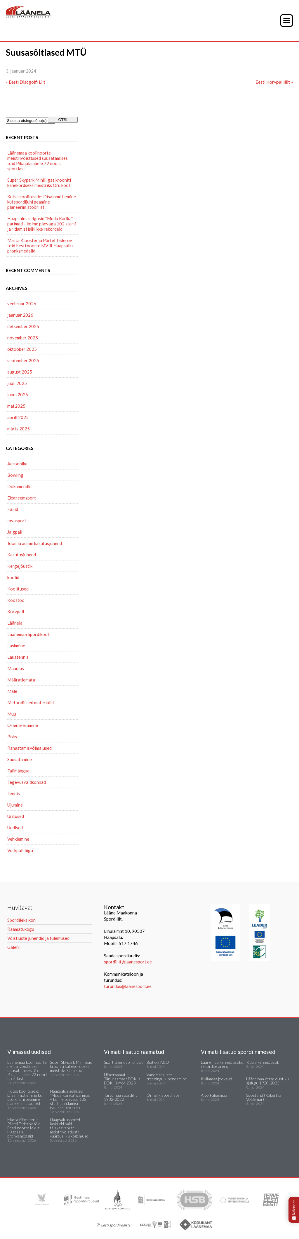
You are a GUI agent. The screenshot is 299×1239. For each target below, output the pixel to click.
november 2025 (22, 337)
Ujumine (15, 804)
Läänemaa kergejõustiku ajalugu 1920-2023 (267, 1080)
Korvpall (15, 611)
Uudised (15, 827)
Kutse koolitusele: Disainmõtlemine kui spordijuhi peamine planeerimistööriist (41, 202)
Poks (12, 736)
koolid (13, 577)
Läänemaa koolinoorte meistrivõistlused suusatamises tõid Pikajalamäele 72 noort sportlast (37, 160)
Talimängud (18, 770)
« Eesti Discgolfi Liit (25, 82)
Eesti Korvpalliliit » (274, 82)
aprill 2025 (18, 417)
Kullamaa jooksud (216, 1078)
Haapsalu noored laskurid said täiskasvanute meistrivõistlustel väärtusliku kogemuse (69, 1127)
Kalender (293, 1210)
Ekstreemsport (21, 497)
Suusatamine (19, 759)
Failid (12, 509)
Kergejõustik (19, 566)
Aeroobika (17, 463)
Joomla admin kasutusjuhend (34, 543)
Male (12, 691)
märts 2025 (18, 428)
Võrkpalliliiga (20, 850)
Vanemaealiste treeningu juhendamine (167, 1076)
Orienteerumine (22, 725)
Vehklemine (18, 839)
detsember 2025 (23, 326)
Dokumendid (19, 486)
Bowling (15, 475)
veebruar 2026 (21, 303)
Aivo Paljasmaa (214, 1095)
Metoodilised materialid (30, 702)
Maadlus (15, 668)
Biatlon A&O (158, 1062)
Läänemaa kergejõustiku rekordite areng (222, 1064)
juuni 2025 (17, 394)
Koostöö (16, 600)
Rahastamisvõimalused (29, 748)
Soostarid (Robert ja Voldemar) (263, 1097)
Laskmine (16, 645)
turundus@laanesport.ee (128, 986)
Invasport (16, 520)
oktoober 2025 (22, 349)
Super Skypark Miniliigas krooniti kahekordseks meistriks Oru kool (39, 182)
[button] (286, 20)
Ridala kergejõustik (262, 1062)
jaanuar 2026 (20, 315)
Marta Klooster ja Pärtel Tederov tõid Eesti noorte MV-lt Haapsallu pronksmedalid (40, 245)
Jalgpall (14, 531)
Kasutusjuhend (21, 554)
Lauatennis (18, 657)
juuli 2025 (17, 383)
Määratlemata (21, 679)
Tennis (13, 793)
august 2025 (19, 371)
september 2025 (23, 360)
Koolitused (18, 588)
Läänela (14, 622)
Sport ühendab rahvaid (124, 1062)
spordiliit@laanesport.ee (128, 961)
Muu (11, 713)
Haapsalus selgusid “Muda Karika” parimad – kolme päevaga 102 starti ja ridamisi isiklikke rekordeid (41, 224)
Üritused (15, 816)
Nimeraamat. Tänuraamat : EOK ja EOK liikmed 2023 (122, 1078)
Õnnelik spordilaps (163, 1095)
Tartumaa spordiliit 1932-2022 (120, 1097)
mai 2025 (16, 406)
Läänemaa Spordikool (28, 634)
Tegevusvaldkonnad (26, 782)
